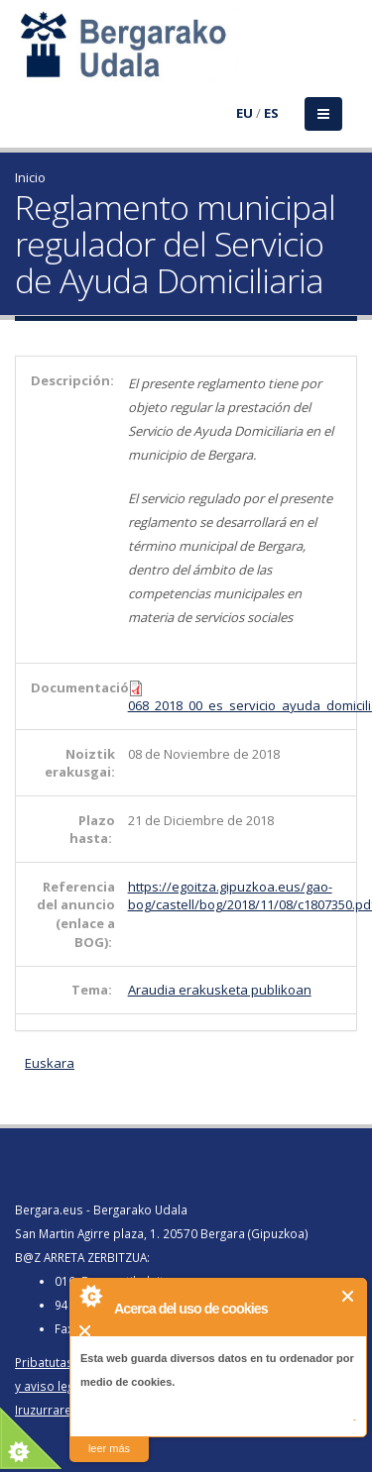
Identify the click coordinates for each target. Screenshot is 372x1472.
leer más (109, 1448)
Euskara (49, 1063)
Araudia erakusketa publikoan (219, 990)
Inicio (30, 177)
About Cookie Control (90, 1296)
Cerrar (348, 1296)
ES (271, 113)
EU (244, 113)
